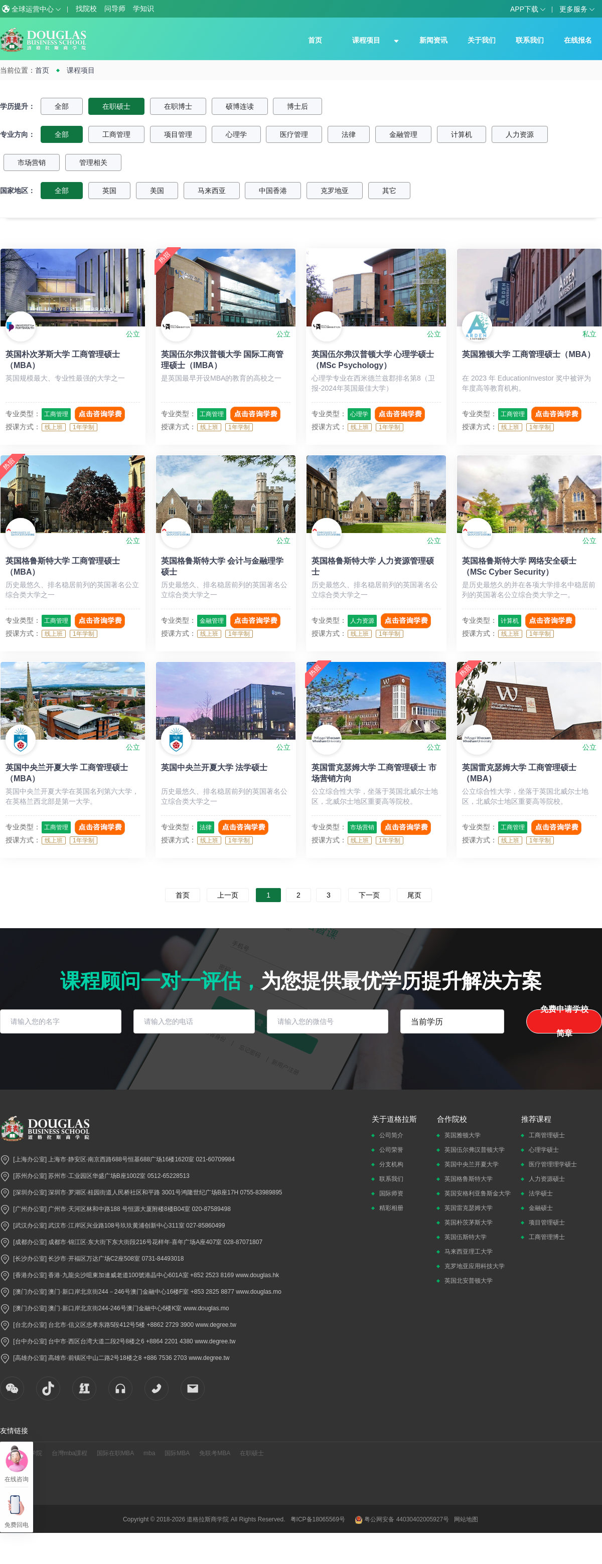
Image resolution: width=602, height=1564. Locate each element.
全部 (62, 106)
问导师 (114, 9)
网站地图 (466, 1519)
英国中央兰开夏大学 (471, 1164)
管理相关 (93, 162)
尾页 (414, 895)
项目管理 (178, 134)
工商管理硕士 (547, 1135)
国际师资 (391, 1193)
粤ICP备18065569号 (317, 1519)
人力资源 (520, 134)
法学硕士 (541, 1193)
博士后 (297, 106)
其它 (389, 191)
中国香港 (273, 191)
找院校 (86, 9)
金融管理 (403, 134)
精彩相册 (391, 1207)
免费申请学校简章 (564, 1021)
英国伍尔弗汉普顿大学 (474, 1149)
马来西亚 (212, 191)
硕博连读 (240, 106)
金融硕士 (541, 1207)
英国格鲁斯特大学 (468, 1178)
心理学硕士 (544, 1149)
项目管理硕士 (547, 1222)
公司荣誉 (391, 1149)
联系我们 (530, 40)
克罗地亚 (335, 191)
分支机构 (391, 1164)
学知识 (143, 9)
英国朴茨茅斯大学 (468, 1222)
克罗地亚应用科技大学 (474, 1266)
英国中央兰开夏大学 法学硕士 (214, 767)
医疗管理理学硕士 (553, 1164)
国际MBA (177, 1453)
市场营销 (32, 162)
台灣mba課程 (69, 1453)
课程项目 (366, 40)
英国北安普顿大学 (468, 1280)
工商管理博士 (547, 1237)
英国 (109, 191)
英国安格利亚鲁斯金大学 (477, 1193)
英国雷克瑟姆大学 (468, 1207)
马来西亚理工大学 (468, 1251)
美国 (157, 191)
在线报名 (578, 40)
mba (149, 1453)
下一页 (369, 895)
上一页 (227, 895)
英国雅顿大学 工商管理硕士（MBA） (528, 354)
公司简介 (391, 1135)
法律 (349, 134)
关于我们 (482, 40)
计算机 (461, 134)
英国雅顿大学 (462, 1135)
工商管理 (116, 134)
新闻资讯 (433, 40)
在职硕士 (116, 106)
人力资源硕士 (547, 1178)
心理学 (236, 134)
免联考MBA (214, 1453)
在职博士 (178, 106)
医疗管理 (294, 134)
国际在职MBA (115, 1453)
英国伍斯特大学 (465, 1237)
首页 (315, 40)
